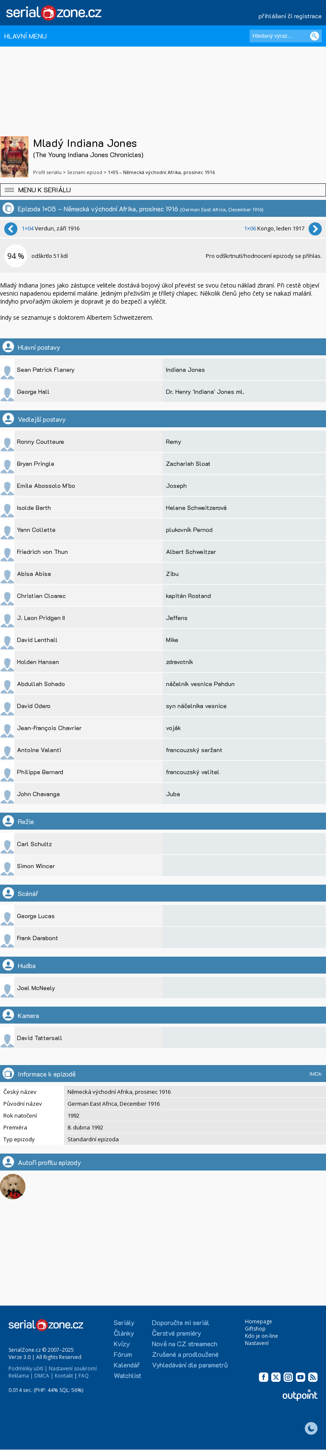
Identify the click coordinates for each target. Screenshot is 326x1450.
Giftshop (255, 1328)
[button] (163, 189)
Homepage (258, 1321)
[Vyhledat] (314, 36)
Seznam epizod (84, 172)
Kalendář (127, 1364)
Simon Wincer (36, 866)
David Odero (34, 706)
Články (124, 1332)
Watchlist (127, 1375)
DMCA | (43, 1375)
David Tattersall (39, 1038)
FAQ (84, 1375)
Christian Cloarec (41, 596)
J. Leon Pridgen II (41, 618)
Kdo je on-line (261, 1335)
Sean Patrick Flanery (46, 369)
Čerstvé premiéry (176, 1332)
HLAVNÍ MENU (25, 35)
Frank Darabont (37, 938)
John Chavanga (38, 794)
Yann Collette (36, 530)
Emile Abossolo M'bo (46, 485)
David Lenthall (37, 640)
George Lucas (36, 916)
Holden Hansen (38, 662)
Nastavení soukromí (73, 1368)
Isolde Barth (34, 508)
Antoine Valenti (39, 750)
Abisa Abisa (34, 574)
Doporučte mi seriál (180, 1322)
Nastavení (257, 1343)
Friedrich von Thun (42, 552)
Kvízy (122, 1343)
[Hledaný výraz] (286, 36)
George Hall (33, 391)
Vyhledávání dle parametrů (190, 1364)
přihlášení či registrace (290, 16)
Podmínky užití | (28, 1368)
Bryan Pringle (35, 463)
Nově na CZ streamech (184, 1343)
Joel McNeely (36, 988)
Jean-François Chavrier (49, 728)
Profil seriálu (47, 172)
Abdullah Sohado (41, 684)
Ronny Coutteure (40, 441)
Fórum (123, 1354)
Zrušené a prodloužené (185, 1354)
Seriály (124, 1322)
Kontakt (64, 1375)
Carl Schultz (34, 844)
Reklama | (20, 1375)
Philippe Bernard (40, 772)
